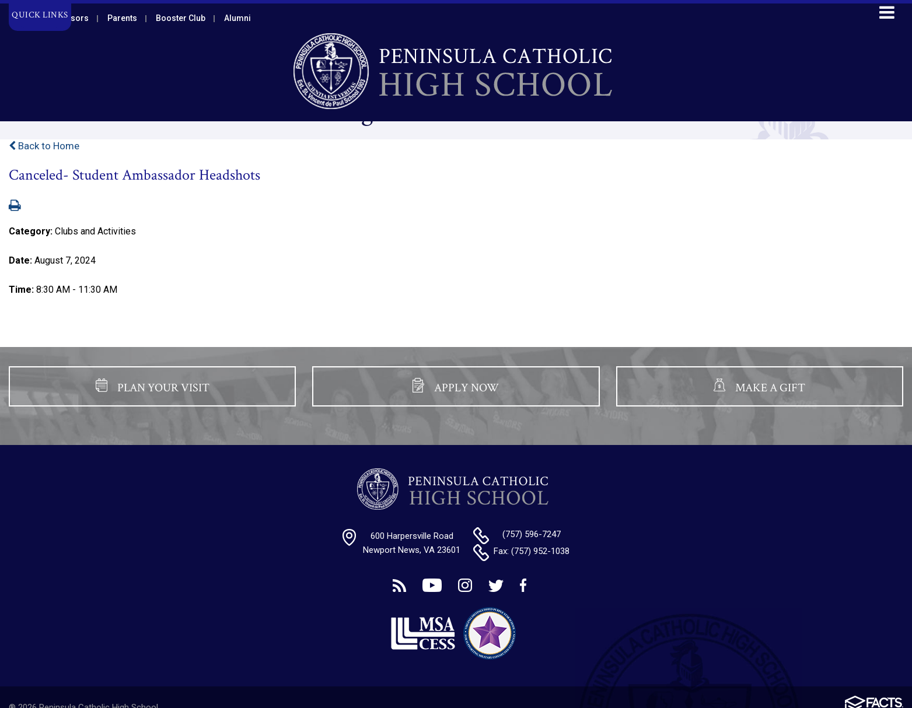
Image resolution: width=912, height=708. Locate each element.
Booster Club (180, 18)
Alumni (237, 18)
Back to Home (44, 146)
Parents (122, 18)
